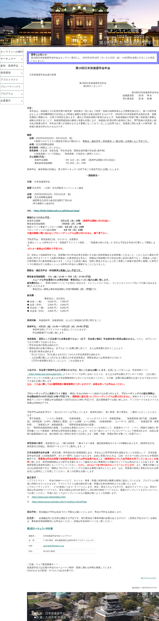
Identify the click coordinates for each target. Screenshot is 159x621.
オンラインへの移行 (11, 51)
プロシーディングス (10, 86)
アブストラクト (9, 79)
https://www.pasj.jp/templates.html (48, 497)
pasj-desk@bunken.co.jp (53, 546)
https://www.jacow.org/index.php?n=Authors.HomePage (59, 501)
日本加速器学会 (55, 613)
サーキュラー (8, 58)
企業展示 (5, 100)
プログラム (6, 93)
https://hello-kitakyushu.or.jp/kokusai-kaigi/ (57, 210)
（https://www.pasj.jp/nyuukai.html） (45, 374)
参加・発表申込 (9, 65)
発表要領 (5, 72)
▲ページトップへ (148, 578)
